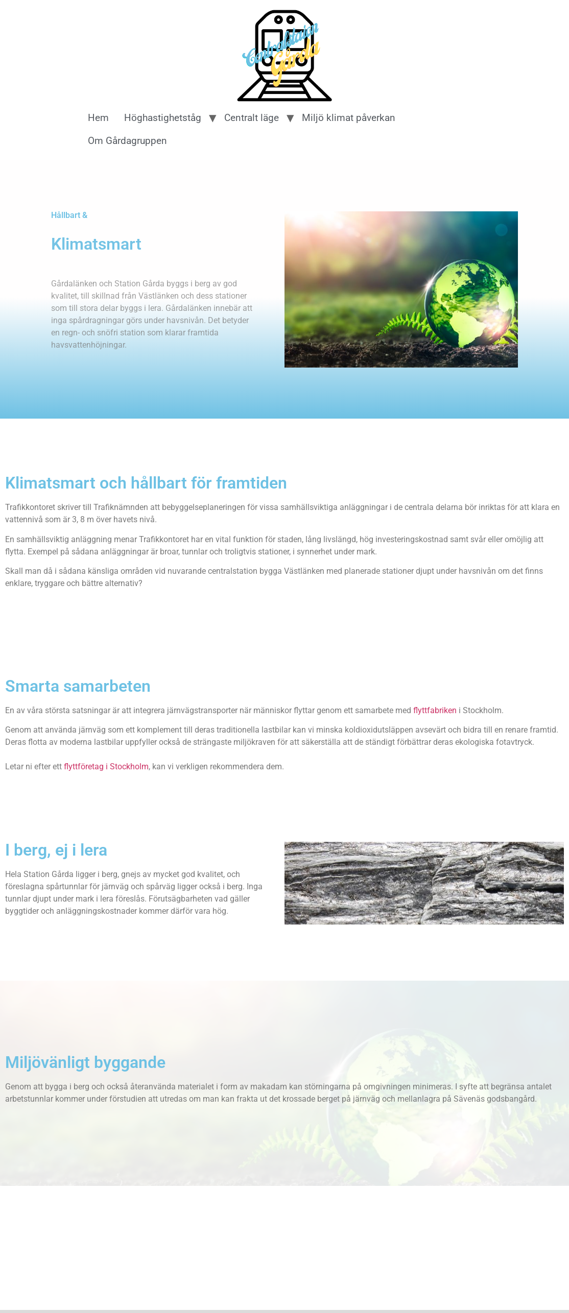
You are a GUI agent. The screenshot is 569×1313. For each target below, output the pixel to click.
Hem (98, 118)
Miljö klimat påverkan (348, 118)
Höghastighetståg (162, 118)
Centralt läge (251, 118)
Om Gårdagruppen (127, 141)
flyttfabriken (435, 710)
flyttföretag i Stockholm (106, 766)
